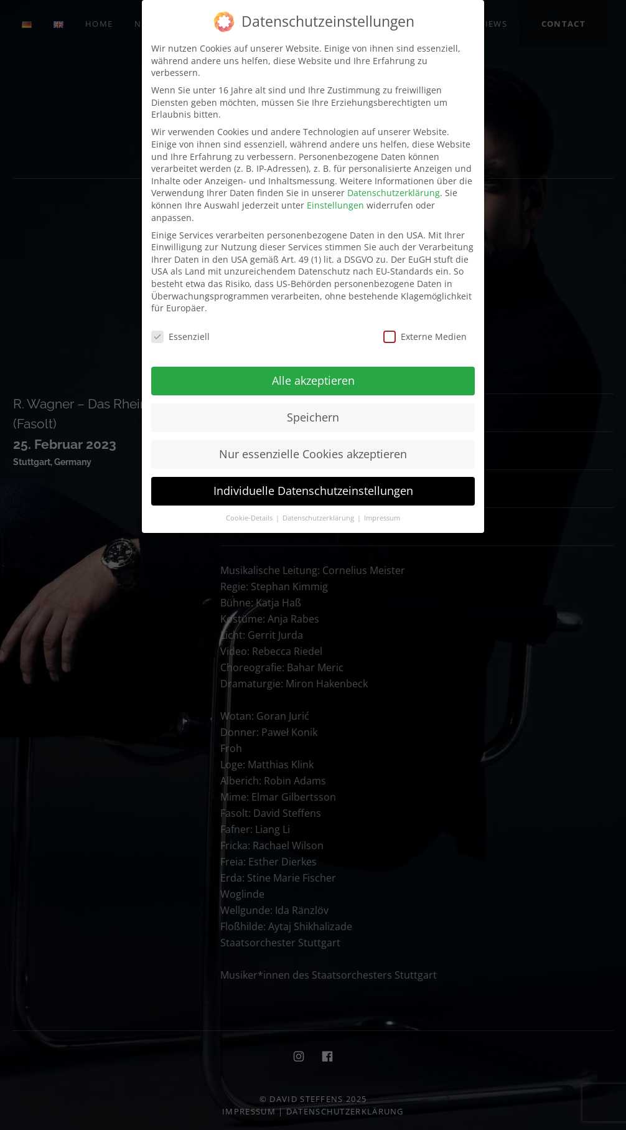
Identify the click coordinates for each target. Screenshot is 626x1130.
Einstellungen (335, 205)
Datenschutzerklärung (393, 193)
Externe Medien (425, 336)
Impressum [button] (382, 518)
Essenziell (180, 336)
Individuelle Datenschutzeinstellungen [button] (313, 490)
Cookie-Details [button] (250, 518)
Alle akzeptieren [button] (313, 380)
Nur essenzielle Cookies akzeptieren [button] (313, 453)
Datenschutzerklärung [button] (319, 518)
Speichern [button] (313, 417)
